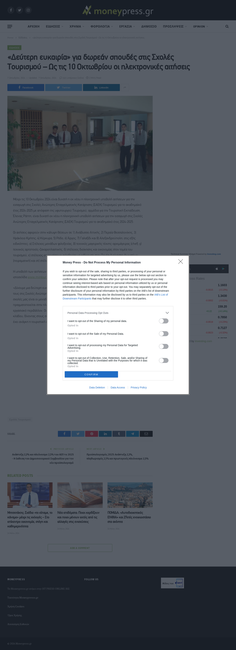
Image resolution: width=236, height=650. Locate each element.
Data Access (118, 387)
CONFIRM (91, 374)
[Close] (181, 262)
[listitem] (118, 313)
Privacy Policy (139, 387)
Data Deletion (97, 387)
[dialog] (118, 325)
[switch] (164, 320)
